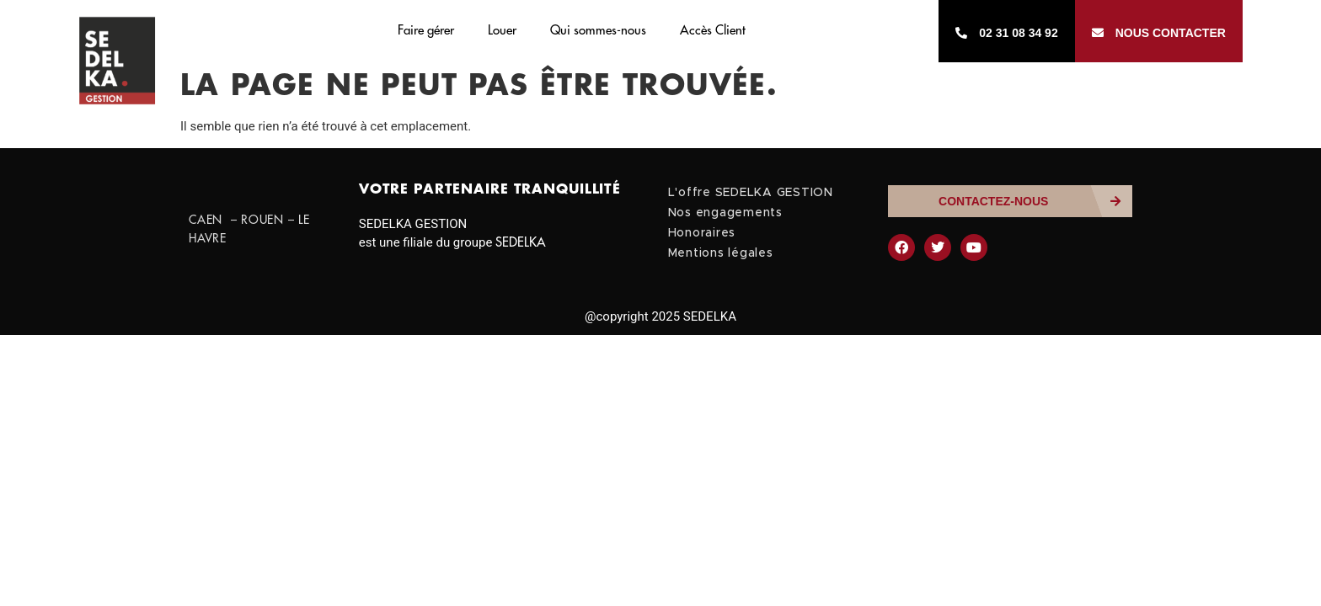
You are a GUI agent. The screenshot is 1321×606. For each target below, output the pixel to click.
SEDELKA (520, 243)
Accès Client (713, 30)
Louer (502, 30)
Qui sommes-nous (598, 30)
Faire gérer (426, 30)
